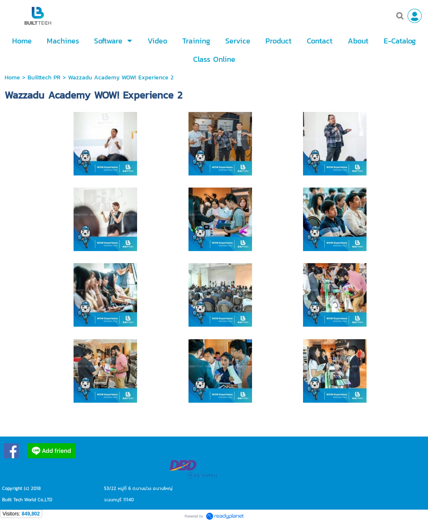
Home (12, 77)
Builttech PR (44, 77)
